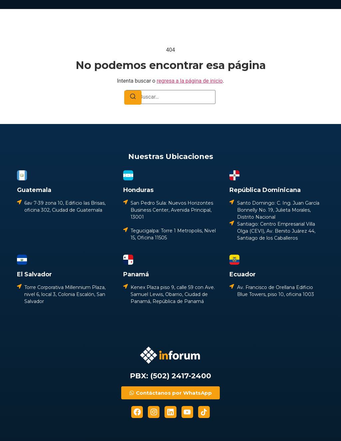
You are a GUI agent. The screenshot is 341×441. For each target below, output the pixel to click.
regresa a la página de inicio (189, 81)
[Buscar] (133, 97)
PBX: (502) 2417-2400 (170, 375)
